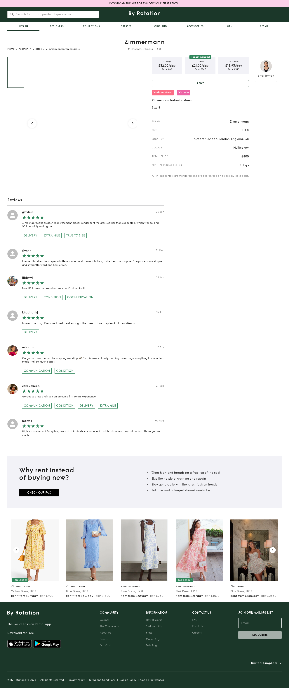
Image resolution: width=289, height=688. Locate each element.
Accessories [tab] (195, 26)
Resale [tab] (264, 26)
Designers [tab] (57, 26)
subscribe (260, 635)
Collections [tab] (91, 26)
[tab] (23, 26)
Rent (200, 83)
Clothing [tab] (160, 26)
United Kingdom (264, 663)
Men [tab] (229, 26)
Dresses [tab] (126, 26)
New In (23, 26)
